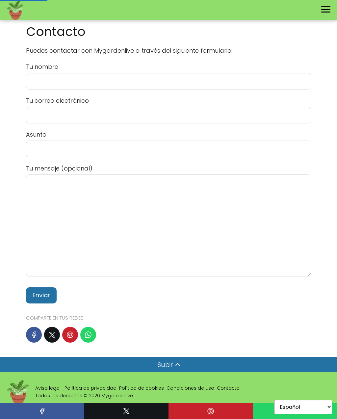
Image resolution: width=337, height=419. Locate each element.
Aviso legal (48, 388)
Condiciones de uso (190, 388)
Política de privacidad (91, 388)
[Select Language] (303, 407)
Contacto (228, 388)
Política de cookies (141, 388)
